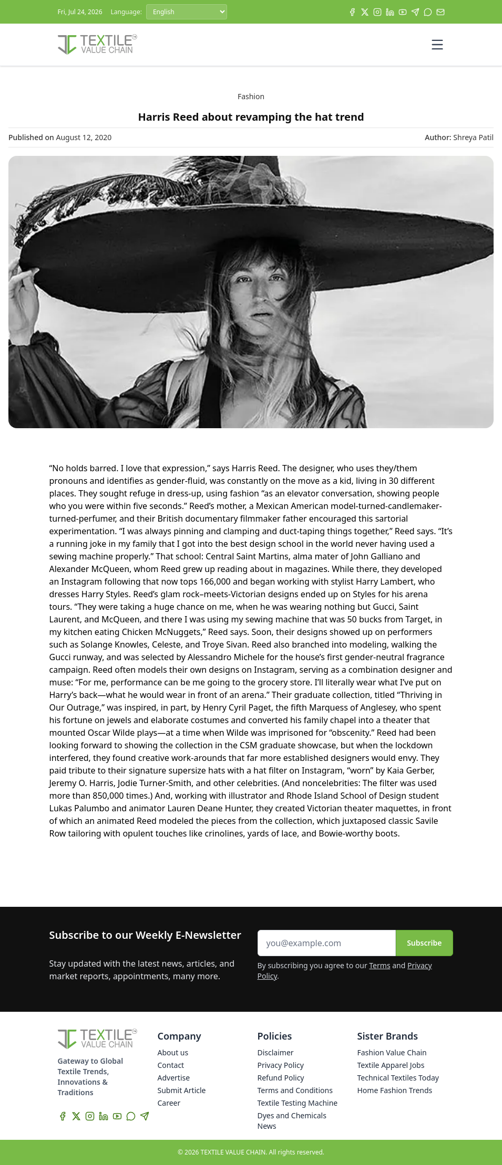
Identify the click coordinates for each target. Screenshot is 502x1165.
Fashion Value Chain (392, 1052)
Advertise (174, 1078)
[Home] (98, 44)
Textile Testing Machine (298, 1103)
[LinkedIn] (390, 12)
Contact (171, 1065)
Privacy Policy (281, 1065)
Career (169, 1103)
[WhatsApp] (428, 12)
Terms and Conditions (295, 1090)
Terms (379, 965)
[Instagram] (377, 12)
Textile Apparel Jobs (391, 1065)
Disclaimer (276, 1052)
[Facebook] (352, 12)
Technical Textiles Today (398, 1078)
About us (173, 1052)
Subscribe (424, 943)
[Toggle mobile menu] (437, 44)
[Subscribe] (440, 12)
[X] (365, 12)
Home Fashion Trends (395, 1090)
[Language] (186, 11)
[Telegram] (415, 12)
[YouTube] (402, 12)
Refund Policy (281, 1078)
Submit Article (182, 1090)
